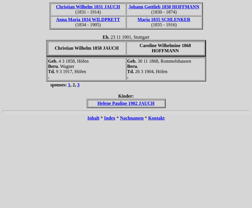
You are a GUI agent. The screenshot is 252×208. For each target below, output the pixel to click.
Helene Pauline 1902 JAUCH (126, 103)
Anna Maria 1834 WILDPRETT (88, 19)
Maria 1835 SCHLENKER (163, 19)
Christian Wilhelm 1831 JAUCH (88, 6)
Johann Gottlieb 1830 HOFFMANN (164, 6)
